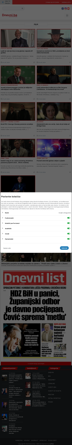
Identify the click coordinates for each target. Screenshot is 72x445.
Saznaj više (7, 248)
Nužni (7, 213)
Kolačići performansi (12, 223)
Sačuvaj (64, 248)
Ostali (7, 234)
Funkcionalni (9, 218)
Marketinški (9, 239)
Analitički (8, 228)
